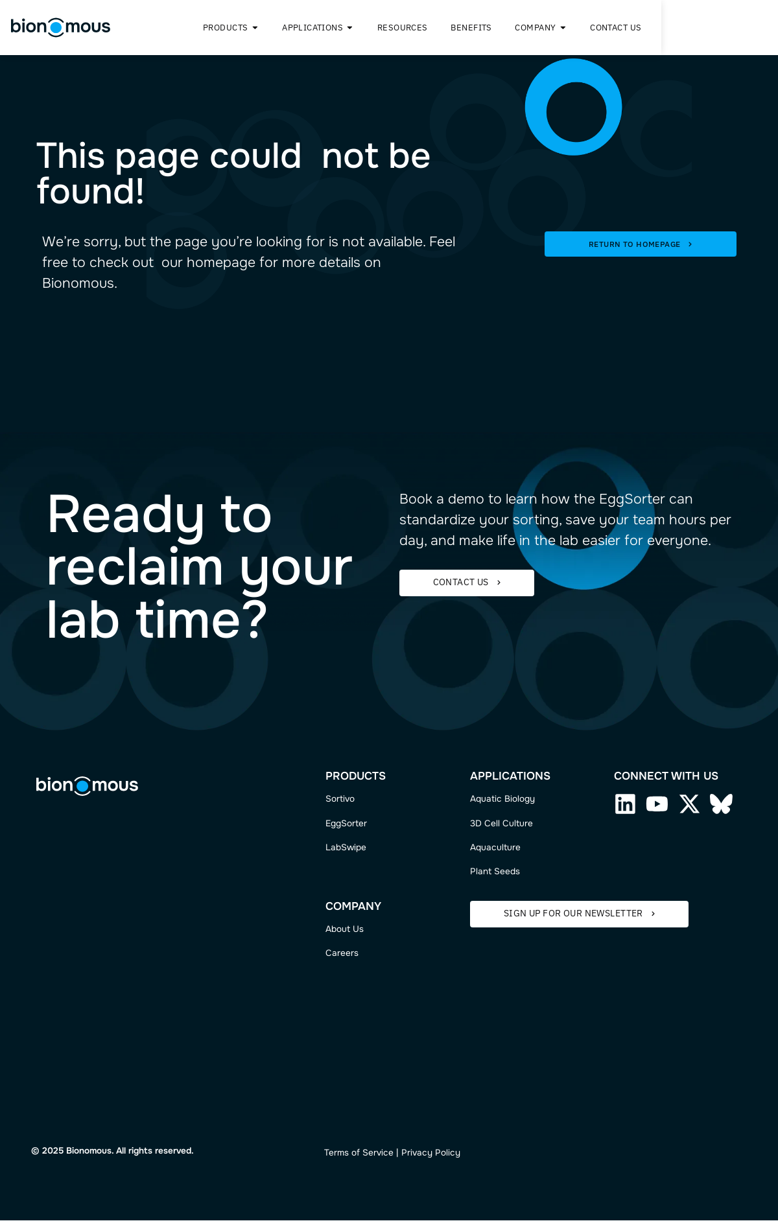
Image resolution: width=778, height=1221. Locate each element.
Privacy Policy (430, 1153)
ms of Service (365, 1153)
